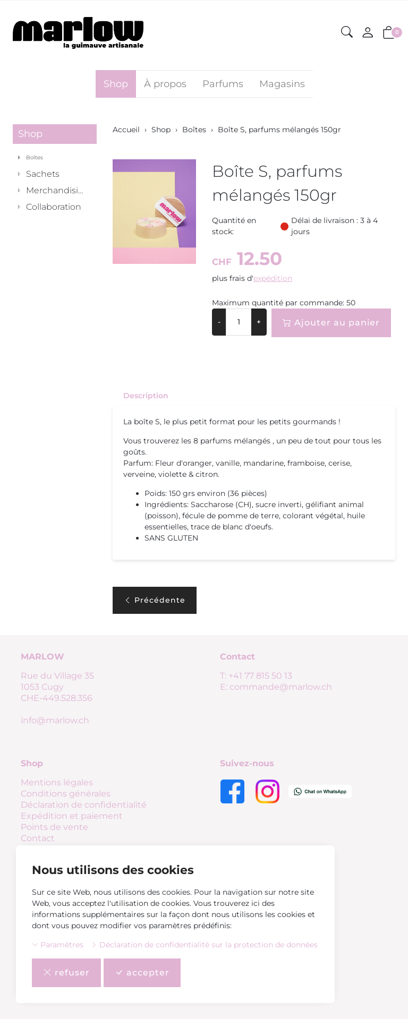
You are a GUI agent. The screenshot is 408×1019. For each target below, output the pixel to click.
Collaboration (53, 207)
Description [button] (145, 395)
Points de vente (54, 827)
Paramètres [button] (57, 944)
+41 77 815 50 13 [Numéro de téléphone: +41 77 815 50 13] (260, 676)
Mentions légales (57, 782)
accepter (142, 972)
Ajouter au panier (331, 322)
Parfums (222, 84)
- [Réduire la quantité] (219, 322)
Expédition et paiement (72, 816)
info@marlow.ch (55, 720)
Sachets (43, 174)
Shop (116, 84)
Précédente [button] (154, 600)
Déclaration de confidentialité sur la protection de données (204, 944)
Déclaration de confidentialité (84, 805)
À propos (165, 84)
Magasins (282, 84)
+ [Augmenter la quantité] (259, 322)
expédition (272, 278)
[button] (347, 32)
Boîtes (34, 157)
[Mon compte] (368, 33)
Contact (38, 838)
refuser (66, 972)
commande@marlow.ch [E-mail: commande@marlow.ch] (281, 687)
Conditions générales (65, 794)
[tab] (140, 395)
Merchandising (58, 190)
